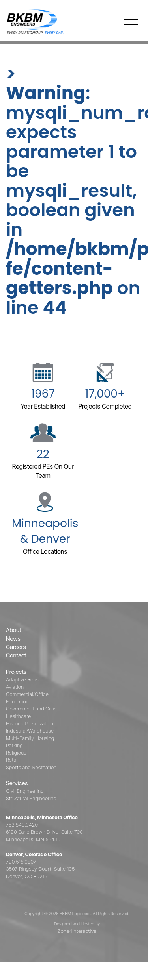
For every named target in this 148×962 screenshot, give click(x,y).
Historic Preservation (29, 723)
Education (17, 701)
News (13, 638)
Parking (14, 745)
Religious (16, 752)
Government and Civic (31, 708)
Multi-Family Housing (30, 738)
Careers (16, 647)
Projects (16, 671)
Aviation (15, 687)
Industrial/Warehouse (30, 730)
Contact (16, 655)
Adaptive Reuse (23, 679)
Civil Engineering (25, 791)
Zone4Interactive (77, 931)
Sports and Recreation (31, 767)
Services (17, 783)
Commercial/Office (27, 694)
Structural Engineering (31, 798)
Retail (12, 760)
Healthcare (18, 716)
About (13, 630)
